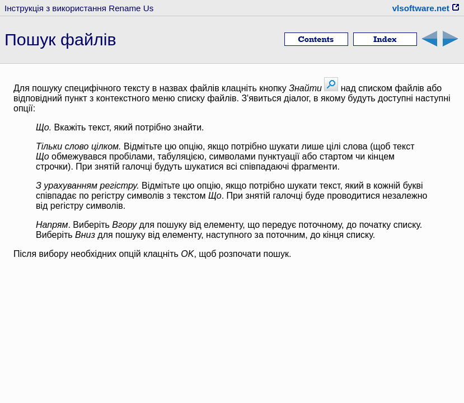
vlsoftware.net (426, 8)
